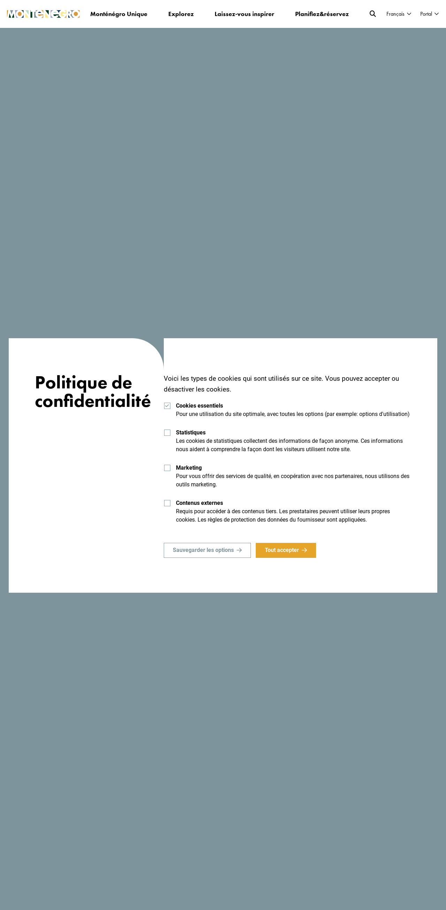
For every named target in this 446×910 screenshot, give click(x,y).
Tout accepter (282, 550)
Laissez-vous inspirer (244, 14)
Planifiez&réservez (322, 14)
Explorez (181, 14)
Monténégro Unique (118, 14)
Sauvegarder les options (203, 550)
